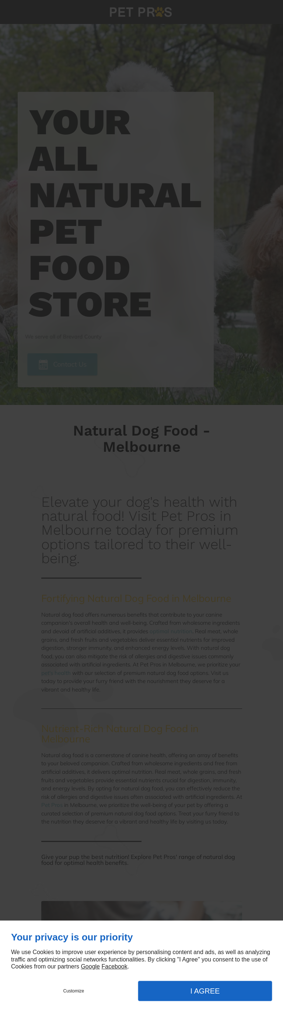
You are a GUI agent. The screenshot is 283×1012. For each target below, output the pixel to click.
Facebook (114, 966)
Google (90, 966)
